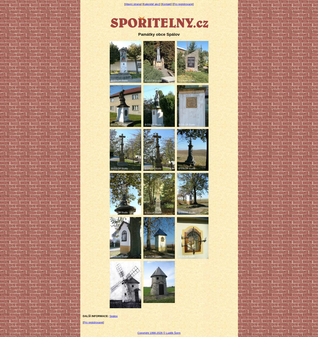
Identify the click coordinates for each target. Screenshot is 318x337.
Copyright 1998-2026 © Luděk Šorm (159, 332)
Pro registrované (183, 4)
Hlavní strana (133, 4)
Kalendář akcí (151, 4)
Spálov (114, 316)
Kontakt (166, 4)
